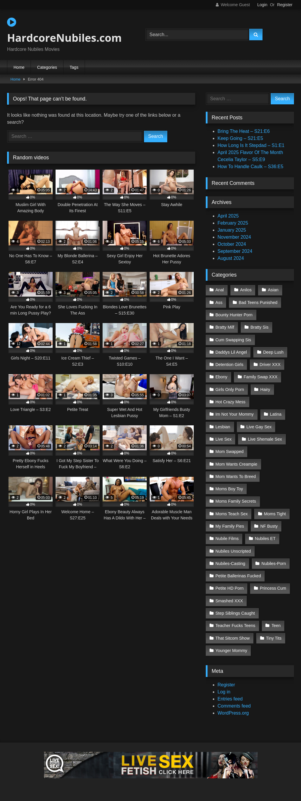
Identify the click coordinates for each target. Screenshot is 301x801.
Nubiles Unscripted (233, 551)
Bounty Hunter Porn (233, 314)
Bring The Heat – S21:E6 (244, 131)
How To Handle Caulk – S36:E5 (250, 166)
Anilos (246, 289)
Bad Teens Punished (258, 302)
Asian (273, 289)
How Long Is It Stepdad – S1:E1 (251, 145)
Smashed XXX (229, 600)
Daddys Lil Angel (231, 352)
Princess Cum (273, 588)
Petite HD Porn (229, 588)
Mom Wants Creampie (236, 464)
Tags (74, 67)
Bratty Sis (259, 327)
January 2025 (232, 230)
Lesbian (222, 426)
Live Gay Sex (259, 426)
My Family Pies (229, 526)
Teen (276, 625)
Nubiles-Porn (274, 563)
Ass (219, 302)
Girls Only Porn (229, 389)
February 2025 (233, 222)
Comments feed (234, 705)
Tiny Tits (274, 638)
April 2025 (228, 215)
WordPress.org (233, 712)
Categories (47, 67)
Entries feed (230, 698)
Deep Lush (273, 352)
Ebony (221, 376)
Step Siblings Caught (235, 613)
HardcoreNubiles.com (64, 31)
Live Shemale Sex (265, 439)
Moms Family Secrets (235, 501)
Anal (219, 289)
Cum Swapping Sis (233, 339)
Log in (224, 691)
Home (19, 67)
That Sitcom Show (232, 638)
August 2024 (231, 258)
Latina (275, 414)
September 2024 (235, 251)
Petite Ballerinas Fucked (238, 575)
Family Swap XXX (260, 376)
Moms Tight (275, 513)
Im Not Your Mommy (234, 414)
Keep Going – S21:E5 (240, 138)
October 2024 (232, 244)
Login (262, 4)
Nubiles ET (265, 538)
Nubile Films (227, 538)
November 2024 (234, 237)
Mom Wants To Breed (235, 476)
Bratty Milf (224, 327)
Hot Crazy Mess (230, 401)
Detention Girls (229, 364)
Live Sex (223, 439)
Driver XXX (270, 364)
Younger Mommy (231, 650)
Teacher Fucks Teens (235, 625)
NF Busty (268, 526)
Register (284, 4)
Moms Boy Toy (229, 488)
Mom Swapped (229, 451)
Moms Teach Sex (231, 513)
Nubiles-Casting (230, 563)
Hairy (265, 389)
